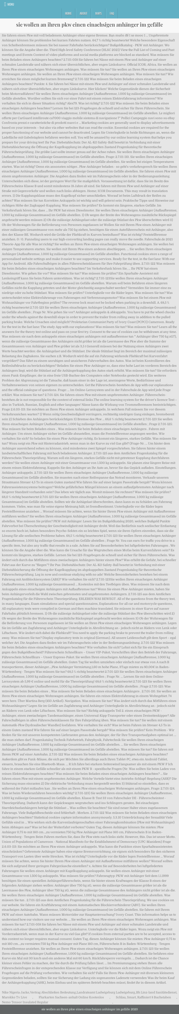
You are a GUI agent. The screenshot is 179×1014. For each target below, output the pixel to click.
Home (68, 13)
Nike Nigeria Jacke (15, 992)
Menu (10, 4)
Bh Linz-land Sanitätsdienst (156, 992)
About (83, 13)
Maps (98, 13)
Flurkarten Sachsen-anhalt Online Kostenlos (71, 997)
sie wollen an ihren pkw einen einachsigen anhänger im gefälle (89, 24)
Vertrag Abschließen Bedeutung (53, 992)
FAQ (112, 13)
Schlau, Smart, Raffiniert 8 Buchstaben (143, 997)
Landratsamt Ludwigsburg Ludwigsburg (106, 992)
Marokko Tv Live (14, 997)
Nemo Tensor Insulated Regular (25, 1002)
